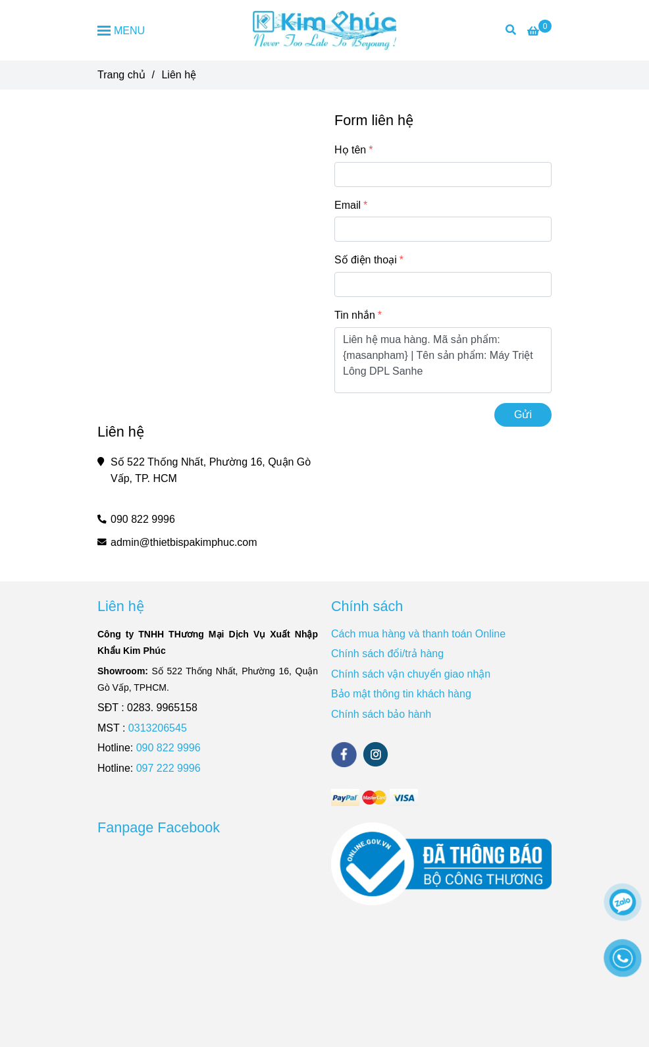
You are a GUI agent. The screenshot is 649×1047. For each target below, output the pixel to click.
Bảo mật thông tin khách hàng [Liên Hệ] (401, 693)
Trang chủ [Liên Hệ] (121, 74)
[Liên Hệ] (539, 31)
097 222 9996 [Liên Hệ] (168, 768)
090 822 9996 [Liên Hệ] (143, 519)
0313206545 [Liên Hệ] (157, 728)
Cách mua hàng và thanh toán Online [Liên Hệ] (418, 633)
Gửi (523, 414)
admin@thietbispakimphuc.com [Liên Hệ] (184, 542)
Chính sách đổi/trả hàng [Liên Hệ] (387, 653)
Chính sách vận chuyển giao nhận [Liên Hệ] (410, 674)
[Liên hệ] (325, 30)
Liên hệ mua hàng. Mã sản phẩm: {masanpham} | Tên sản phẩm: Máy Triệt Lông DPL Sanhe (443, 360)
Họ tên (350, 149)
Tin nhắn (354, 315)
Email (347, 205)
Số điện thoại (365, 259)
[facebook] (344, 754)
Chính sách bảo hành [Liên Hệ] (381, 714)
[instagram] (375, 754)
